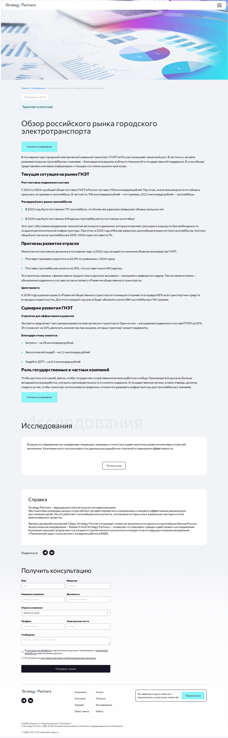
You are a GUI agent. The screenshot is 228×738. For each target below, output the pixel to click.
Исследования (38, 88)
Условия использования (66, 727)
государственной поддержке (165, 161)
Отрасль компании (32, 607)
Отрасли (101, 699)
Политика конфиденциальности (95, 727)
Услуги (99, 693)
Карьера (79, 705)
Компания (80, 693)
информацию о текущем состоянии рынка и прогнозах (90, 166)
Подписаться (193, 696)
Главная (26, 88)
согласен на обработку (39, 651)
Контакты (80, 699)
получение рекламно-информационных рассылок (68, 658)
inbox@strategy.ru (49, 733)
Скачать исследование (39, 146)
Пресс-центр (82, 712)
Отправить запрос (66, 669)
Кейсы (99, 712)
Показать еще (113, 465)
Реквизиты (117, 727)
